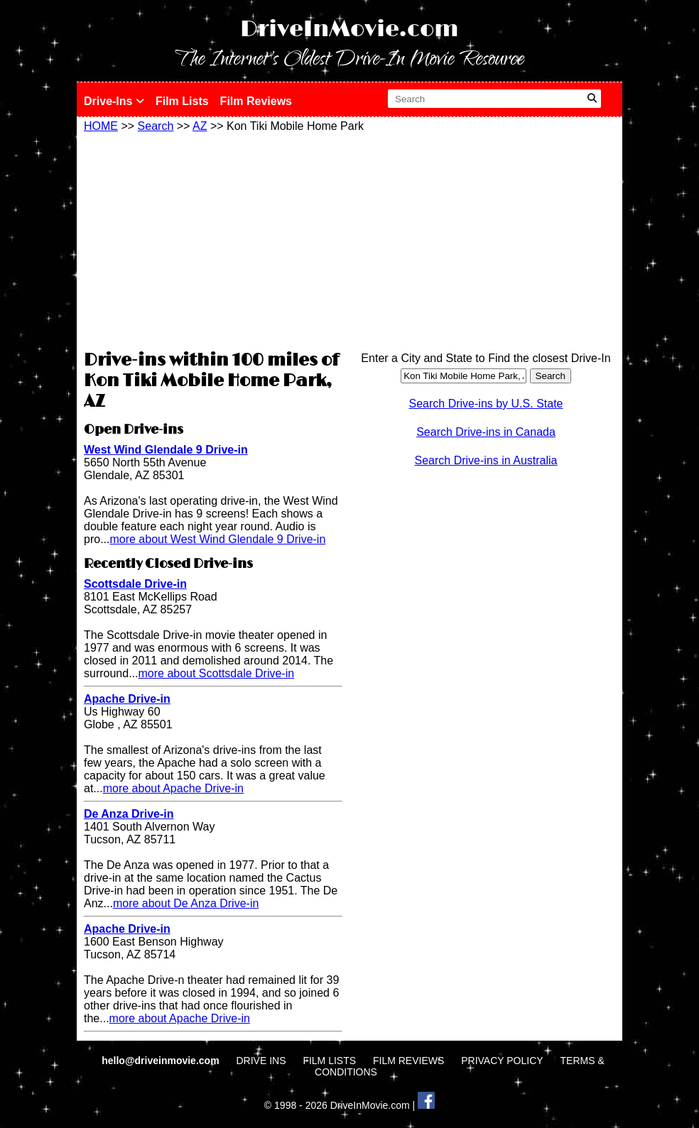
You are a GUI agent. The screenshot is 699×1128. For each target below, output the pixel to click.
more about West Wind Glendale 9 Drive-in (217, 539)
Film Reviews (256, 101)
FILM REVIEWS (408, 1060)
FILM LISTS (329, 1060)
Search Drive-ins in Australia (486, 460)
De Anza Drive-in (129, 814)
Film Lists (182, 101)
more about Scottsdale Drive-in (216, 673)
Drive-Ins (114, 101)
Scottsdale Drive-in (135, 584)
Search (156, 126)
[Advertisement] (213, 239)
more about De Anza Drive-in (186, 903)
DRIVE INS (261, 1060)
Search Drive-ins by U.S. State (486, 404)
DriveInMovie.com (349, 29)
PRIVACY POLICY (502, 1060)
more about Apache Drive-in (173, 788)
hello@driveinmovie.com (162, 1060)
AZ (200, 126)
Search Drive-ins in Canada (486, 432)
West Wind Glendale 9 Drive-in (166, 450)
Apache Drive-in (127, 699)
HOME (101, 126)
